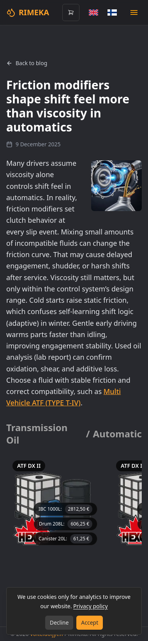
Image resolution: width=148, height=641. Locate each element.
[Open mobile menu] (134, 12)
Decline (59, 622)
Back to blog (26, 63)
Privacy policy (90, 606)
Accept (89, 622)
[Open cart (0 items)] (70, 12)
